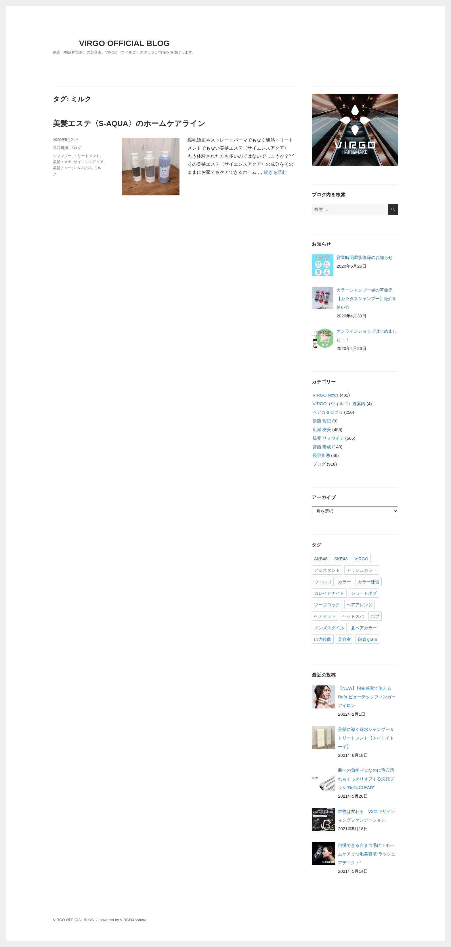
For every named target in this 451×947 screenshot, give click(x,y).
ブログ (75, 148)
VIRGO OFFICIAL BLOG (124, 43)
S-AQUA (84, 168)
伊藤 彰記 (322, 420)
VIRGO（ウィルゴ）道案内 (339, 403)
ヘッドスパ (353, 616)
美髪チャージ (64, 168)
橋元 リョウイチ (328, 438)
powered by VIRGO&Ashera (123, 920)
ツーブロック (327, 604)
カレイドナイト (329, 593)
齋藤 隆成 (322, 446)
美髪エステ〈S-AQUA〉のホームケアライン (129, 123)
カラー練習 (368, 581)
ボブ (375, 616)
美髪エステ (62, 162)
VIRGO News (326, 394)
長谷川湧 (60, 148)
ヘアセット (325, 616)
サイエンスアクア (89, 162)
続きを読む (275, 172)
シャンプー (62, 156)
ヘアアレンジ (359, 604)
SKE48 (341, 558)
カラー (344, 581)
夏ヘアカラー (364, 627)
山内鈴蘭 (322, 639)
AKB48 (321, 558)
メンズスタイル (329, 627)
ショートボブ (364, 593)
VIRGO (361, 558)
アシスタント (327, 570)
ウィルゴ (322, 581)
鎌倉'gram (367, 639)
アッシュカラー (362, 570)
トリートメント (87, 156)
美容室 (344, 639)
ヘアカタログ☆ (328, 412)
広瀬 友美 (322, 429)
